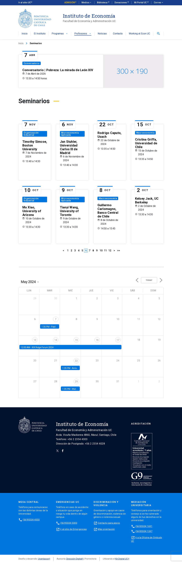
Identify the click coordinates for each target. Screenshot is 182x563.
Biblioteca (102, 2)
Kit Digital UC (121, 559)
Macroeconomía (145, 132)
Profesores (82, 33)
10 (101, 250)
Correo (159, 2)
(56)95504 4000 (31, 519)
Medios (87, 2)
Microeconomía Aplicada (70, 133)
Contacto (118, 33)
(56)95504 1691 (143, 526)
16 (97, 339)
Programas (60, 33)
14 (55, 339)
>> (118, 250)
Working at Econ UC (139, 33)
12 (109, 250)
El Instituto (40, 33)
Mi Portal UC (140, 2)
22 (76, 360)
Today (149, 280)
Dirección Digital (74, 559)
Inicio (25, 33)
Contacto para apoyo (109, 523)
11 (105, 250)
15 (76, 339)
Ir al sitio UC (24, 2)
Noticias (102, 33)
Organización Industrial (31, 133)
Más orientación (106, 529)
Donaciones (121, 2)
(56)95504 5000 (68, 523)
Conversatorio (32, 63)
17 (117, 339)
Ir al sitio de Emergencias (73, 529)
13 (34, 339)
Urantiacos (43, 559)
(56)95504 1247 (143, 531)
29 (76, 381)
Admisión (69, 2)
